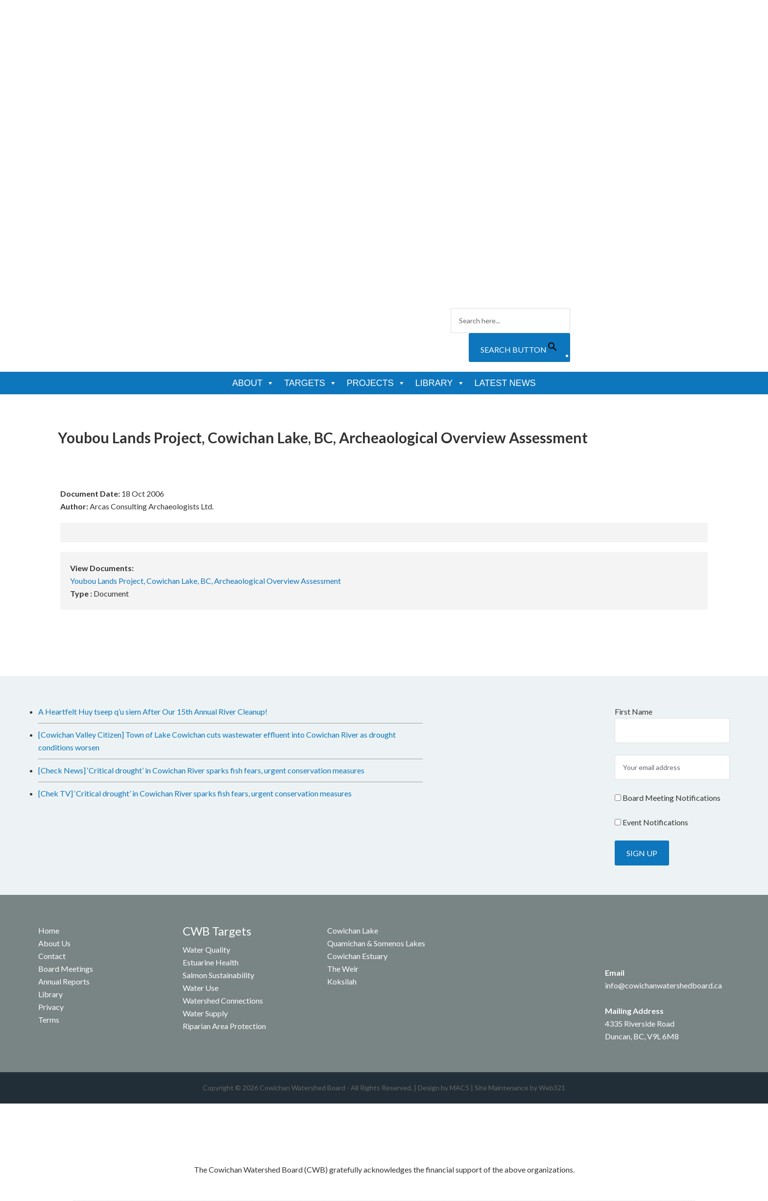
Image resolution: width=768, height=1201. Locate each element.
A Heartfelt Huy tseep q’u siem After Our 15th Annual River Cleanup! (152, 711)
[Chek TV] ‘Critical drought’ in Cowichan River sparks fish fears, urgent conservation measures (195, 793)
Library (440, 383)
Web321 (552, 1087)
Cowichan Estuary (357, 956)
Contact (52, 956)
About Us (54, 943)
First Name (633, 711)
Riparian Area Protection (224, 1026)
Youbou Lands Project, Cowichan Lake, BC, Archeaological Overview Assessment (205, 580)
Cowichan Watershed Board (159, 59)
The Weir (343, 968)
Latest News (505, 383)
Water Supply (205, 1013)
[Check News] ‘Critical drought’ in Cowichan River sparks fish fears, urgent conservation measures (201, 770)
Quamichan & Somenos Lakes (376, 943)
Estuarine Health (211, 962)
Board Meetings (65, 968)
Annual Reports (64, 981)
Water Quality (206, 949)
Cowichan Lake (352, 930)
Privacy (51, 1006)
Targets (310, 383)
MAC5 (459, 1087)
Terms (48, 1019)
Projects (376, 383)
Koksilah (342, 981)
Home (48, 930)
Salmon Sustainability (218, 975)
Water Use (200, 987)
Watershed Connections (223, 1000)
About (253, 383)
